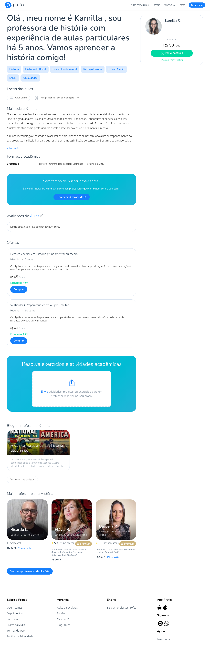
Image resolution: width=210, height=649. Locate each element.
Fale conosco (164, 639)
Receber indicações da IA (71, 197)
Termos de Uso (16, 630)
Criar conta (197, 5)
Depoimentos (15, 613)
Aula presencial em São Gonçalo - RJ (56, 98)
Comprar (19, 289)
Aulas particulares (140, 4)
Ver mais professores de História (29, 571)
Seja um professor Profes (121, 607)
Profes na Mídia (16, 625)
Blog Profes (63, 625)
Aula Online (18, 98)
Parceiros (12, 619)
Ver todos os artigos (22, 479)
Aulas (35, 215)
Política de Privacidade (20, 636)
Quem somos (14, 607)
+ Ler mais (13, 148)
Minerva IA (169, 4)
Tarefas (156, 4)
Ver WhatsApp (172, 53)
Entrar (181, 4)
